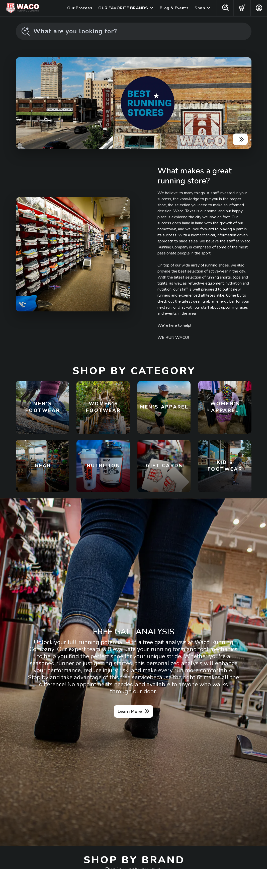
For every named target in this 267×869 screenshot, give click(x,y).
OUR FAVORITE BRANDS (123, 8)
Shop (200, 8)
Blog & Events (174, 8)
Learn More (130, 711)
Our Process (80, 8)
